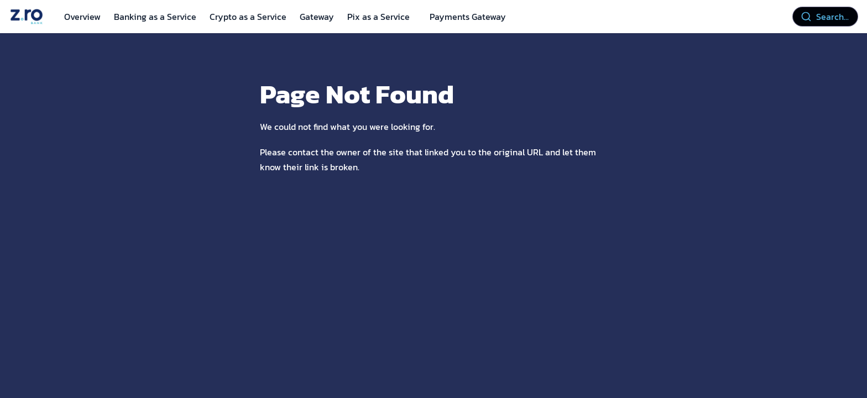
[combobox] (825, 17)
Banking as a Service (155, 16)
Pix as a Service (378, 16)
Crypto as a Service (248, 16)
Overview (82, 16)
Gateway (317, 16)
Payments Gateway (468, 16)
